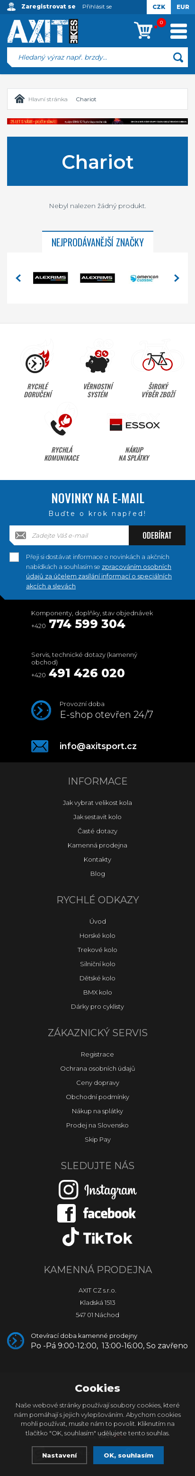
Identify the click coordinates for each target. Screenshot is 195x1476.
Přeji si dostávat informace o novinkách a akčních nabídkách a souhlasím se (99, 557)
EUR (183, 6)
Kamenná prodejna (97, 845)
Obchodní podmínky (97, 1096)
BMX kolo (97, 992)
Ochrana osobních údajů (97, 1068)
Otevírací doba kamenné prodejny (109, 1341)
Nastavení (59, 1455)
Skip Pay (98, 1139)
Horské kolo (97, 935)
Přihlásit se (97, 6)
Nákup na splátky (97, 1111)
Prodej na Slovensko (97, 1125)
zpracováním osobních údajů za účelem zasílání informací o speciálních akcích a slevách (99, 576)
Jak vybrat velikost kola (97, 802)
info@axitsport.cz (98, 746)
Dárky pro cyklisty (97, 1006)
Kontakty (97, 859)
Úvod (97, 921)
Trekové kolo (97, 949)
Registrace (97, 1054)
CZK (158, 6)
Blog (97, 873)
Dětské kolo (97, 978)
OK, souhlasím (128, 1455)
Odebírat (157, 535)
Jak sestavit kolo (97, 817)
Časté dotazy (97, 831)
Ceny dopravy (97, 1082)
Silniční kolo (97, 964)
